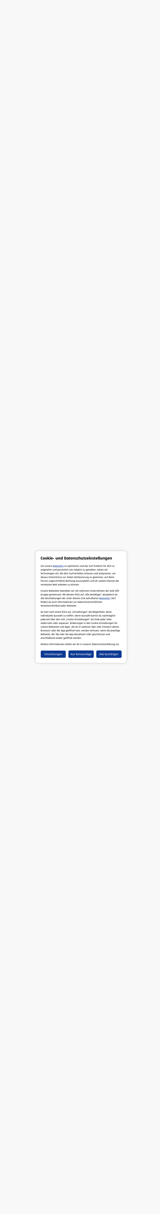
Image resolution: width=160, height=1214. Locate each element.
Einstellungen (53, 654)
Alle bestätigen (109, 654)
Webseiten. (105, 598)
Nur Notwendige (81, 654)
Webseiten (58, 566)
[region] (81, 607)
